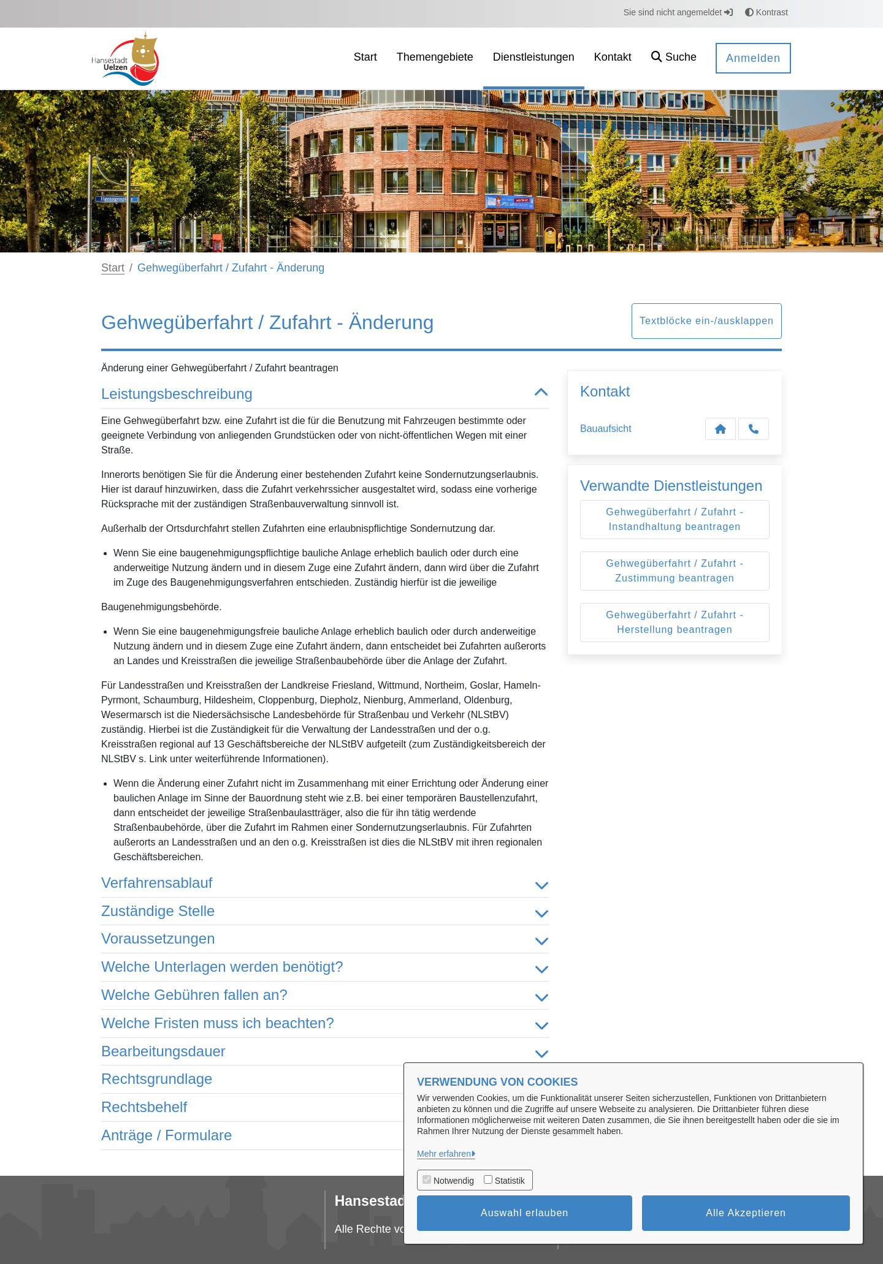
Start (112, 268)
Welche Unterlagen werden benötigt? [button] (325, 967)
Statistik (510, 1181)
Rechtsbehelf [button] (325, 1107)
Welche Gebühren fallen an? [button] (325, 995)
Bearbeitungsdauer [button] (325, 1052)
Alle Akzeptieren (746, 1213)
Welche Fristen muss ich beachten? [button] (325, 1023)
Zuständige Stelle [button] (325, 911)
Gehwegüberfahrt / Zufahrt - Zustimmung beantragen (674, 570)
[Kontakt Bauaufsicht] (720, 429)
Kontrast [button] (766, 12)
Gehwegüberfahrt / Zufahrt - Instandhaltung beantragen (674, 519)
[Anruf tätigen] (753, 429)
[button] (673, 58)
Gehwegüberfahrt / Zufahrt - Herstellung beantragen (674, 622)
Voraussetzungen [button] (325, 939)
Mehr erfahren (444, 1154)
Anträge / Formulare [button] (325, 1136)
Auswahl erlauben (524, 1213)
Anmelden (753, 58)
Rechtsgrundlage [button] (325, 1079)
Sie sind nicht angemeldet (678, 12)
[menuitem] (365, 58)
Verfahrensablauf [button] (325, 883)
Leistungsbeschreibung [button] (325, 394)
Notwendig (454, 1181)
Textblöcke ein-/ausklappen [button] (707, 321)
